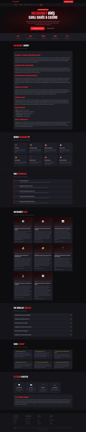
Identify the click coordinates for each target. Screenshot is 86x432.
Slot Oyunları (28, 421)
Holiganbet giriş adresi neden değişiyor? (43, 315)
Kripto (51, 421)
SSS (34, 4)
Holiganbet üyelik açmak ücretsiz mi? (43, 319)
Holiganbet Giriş (16, 418)
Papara (51, 418)
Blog (30, 4)
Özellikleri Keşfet (50, 28)
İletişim (41, 4)
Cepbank (51, 423)
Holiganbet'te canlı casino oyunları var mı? (43, 327)
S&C (37, 4)
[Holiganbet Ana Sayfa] (16, 1)
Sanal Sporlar (28, 423)
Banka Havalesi (52, 420)
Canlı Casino (28, 420)
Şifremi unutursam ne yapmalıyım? (43, 331)
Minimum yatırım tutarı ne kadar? (43, 323)
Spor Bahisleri (28, 418)
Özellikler (21, 4)
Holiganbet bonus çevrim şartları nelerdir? (43, 334)
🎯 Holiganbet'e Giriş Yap (37, 28)
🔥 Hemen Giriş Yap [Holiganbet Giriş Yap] (68, 1)
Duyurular (26, 4)
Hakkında (16, 4)
